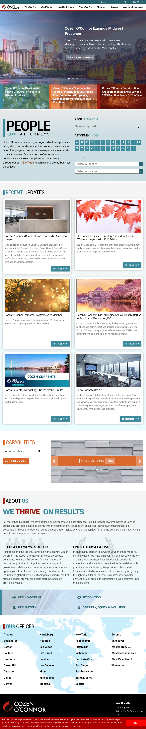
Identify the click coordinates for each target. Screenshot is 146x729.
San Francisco (84, 671)
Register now (130, 419)
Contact (120, 715)
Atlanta (8, 634)
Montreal (45, 683)
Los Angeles (47, 665)
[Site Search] (114, 2)
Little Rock (46, 653)
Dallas (7, 677)
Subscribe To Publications (129, 711)
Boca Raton (11, 640)
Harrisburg (46, 634)
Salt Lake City (84, 659)
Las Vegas (46, 646)
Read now (60, 268)
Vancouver (117, 640)
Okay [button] (136, 723)
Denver (8, 683)
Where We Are (85, 7)
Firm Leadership (26, 597)
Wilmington (118, 665)
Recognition (88, 597)
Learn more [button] (76, 726)
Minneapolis (47, 677)
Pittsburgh (82, 646)
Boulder (8, 653)
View (110, 461)
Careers (114, 7)
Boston (8, 646)
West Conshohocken (123, 653)
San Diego (82, 665)
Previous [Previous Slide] (54, 461)
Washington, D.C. (121, 646)
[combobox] (65, 7)
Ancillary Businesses (133, 7)
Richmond (82, 653)
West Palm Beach (121, 659)
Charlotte (9, 659)
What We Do (46, 7)
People (86, 119)
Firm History (23, 607)
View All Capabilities (16, 461)
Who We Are (30, 7)
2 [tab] (73, 78)
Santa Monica (84, 677)
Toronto (116, 634)
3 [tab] (77, 78)
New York (81, 634)
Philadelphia (83, 640)
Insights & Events (65, 7)
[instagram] (142, 2)
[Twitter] (138, 2)
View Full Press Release (80, 57)
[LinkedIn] (134, 2)
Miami (43, 671)
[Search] (125, 2)
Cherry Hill (10, 665)
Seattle (80, 683)
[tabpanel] (97, 461)
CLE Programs (123, 708)
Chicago (9, 671)
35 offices (27, 162)
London (44, 659)
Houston (45, 640)
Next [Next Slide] (139, 461)
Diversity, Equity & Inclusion (100, 607)
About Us (101, 7)
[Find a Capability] (22, 451)
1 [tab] (68, 78)
